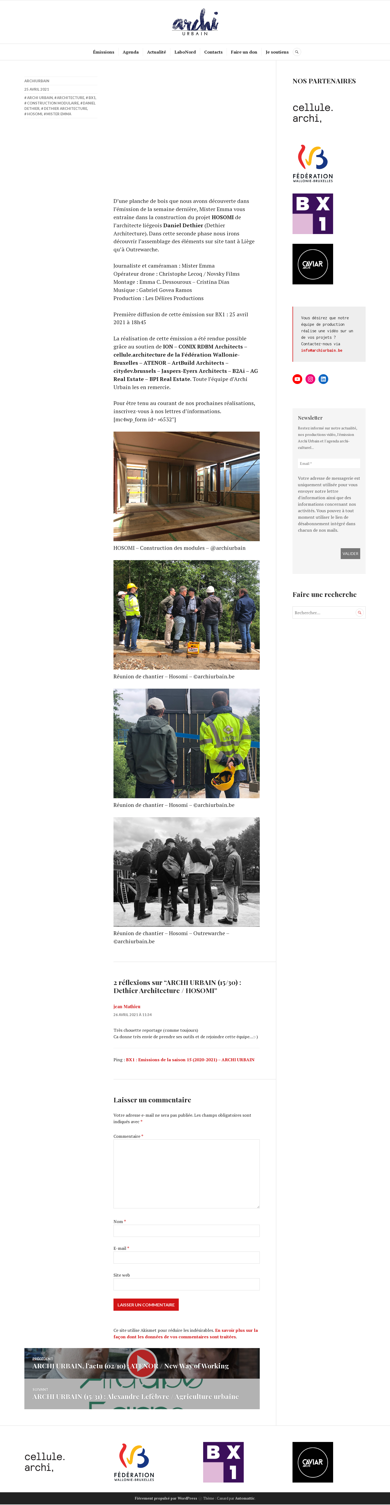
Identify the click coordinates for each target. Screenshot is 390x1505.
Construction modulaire (53, 103)
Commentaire (128, 1137)
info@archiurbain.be (321, 350)
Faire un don (244, 52)
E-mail (121, 1249)
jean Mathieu (126, 1007)
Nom (119, 1222)
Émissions (104, 52)
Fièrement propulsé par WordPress (166, 1498)
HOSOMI (34, 114)
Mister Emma (58, 114)
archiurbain (36, 81)
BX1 (92, 98)
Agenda (131, 52)
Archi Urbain (40, 98)
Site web (121, 1276)
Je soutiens (277, 52)
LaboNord (185, 52)
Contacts (213, 52)
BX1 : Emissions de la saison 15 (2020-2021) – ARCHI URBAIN (190, 1061)
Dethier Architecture (65, 108)
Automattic (245, 1498)
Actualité (156, 52)
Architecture (70, 98)
